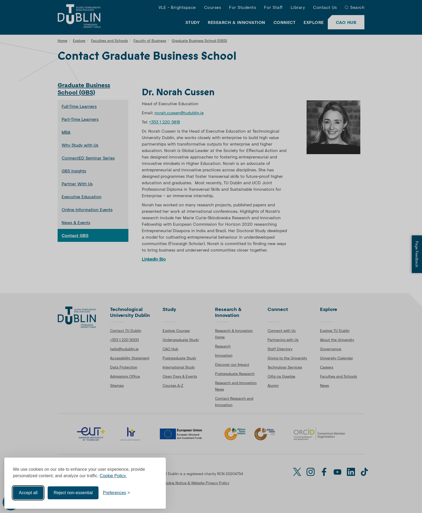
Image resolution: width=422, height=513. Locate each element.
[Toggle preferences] (116, 493)
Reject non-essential (73, 492)
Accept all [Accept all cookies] (28, 492)
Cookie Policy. (113, 475)
